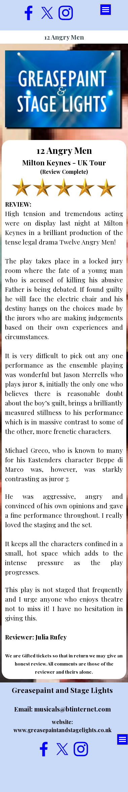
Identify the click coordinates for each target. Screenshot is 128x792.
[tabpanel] (64, 409)
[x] (47, 12)
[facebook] (28, 12)
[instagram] (65, 12)
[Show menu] (105, 9)
